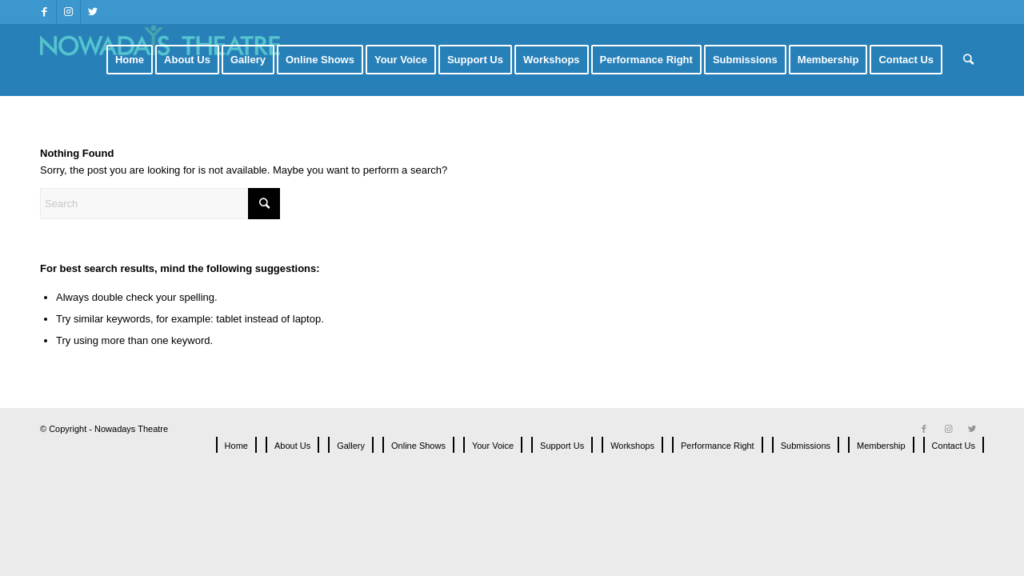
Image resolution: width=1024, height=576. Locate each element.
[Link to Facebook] (44, 12)
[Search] (968, 60)
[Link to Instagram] (68, 12)
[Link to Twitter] (93, 12)
